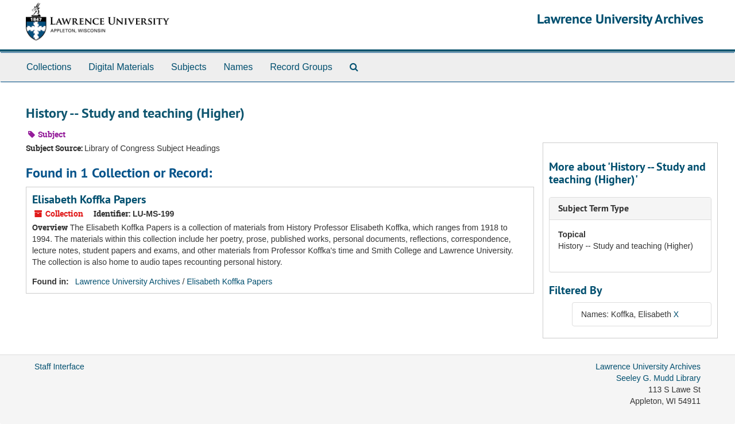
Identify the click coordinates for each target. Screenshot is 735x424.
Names (238, 67)
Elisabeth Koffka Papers (89, 199)
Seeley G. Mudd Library (658, 378)
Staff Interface (59, 366)
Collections (48, 67)
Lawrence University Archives (620, 19)
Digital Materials (121, 67)
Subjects (188, 67)
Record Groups (301, 67)
